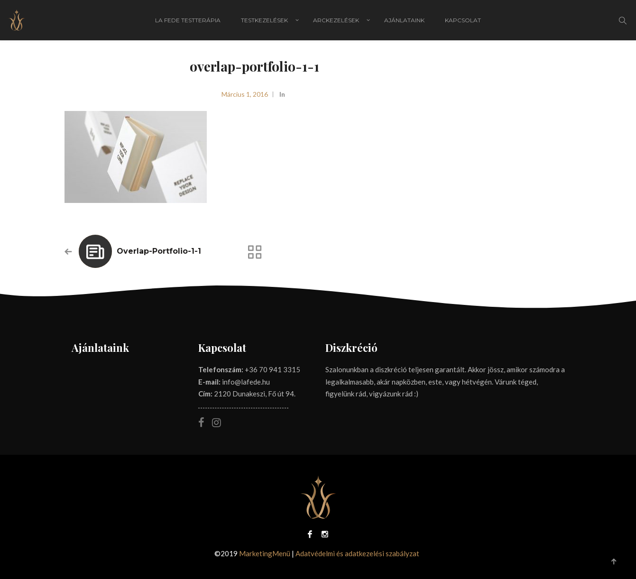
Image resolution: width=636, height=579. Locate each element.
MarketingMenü (264, 553)
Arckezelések (336, 20)
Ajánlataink (404, 20)
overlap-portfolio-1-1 (159, 251)
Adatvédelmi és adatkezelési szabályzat (357, 553)
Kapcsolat (463, 20)
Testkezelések (264, 20)
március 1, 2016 (244, 94)
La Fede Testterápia (188, 20)
